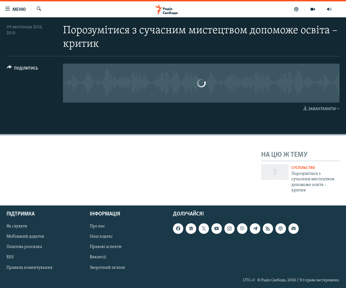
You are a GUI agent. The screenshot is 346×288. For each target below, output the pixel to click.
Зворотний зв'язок (107, 268)
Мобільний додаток (25, 237)
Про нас (97, 226)
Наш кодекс (101, 237)
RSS (10, 257)
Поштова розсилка (24, 247)
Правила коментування (29, 268)
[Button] (22, 69)
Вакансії (98, 257)
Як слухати (16, 226)
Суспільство (303, 168)
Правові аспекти (106, 247)
